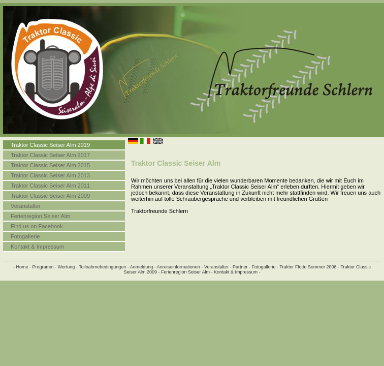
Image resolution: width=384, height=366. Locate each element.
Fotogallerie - (264, 266)
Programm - (44, 266)
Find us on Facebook (37, 226)
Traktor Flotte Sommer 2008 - (309, 266)
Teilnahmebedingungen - (104, 266)
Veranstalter (26, 206)
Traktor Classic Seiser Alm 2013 (50, 175)
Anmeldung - (143, 266)
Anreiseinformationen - (180, 266)
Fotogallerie (25, 236)
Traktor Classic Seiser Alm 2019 (50, 145)
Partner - (241, 266)
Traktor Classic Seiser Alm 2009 (50, 196)
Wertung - (67, 266)
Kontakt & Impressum (37, 246)
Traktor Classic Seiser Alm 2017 (50, 155)
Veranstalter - (218, 266)
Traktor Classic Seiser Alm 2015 (50, 165)
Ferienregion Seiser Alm (40, 216)
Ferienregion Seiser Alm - (187, 271)
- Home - (22, 266)
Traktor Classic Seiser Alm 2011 (50, 185)
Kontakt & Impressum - (237, 271)
